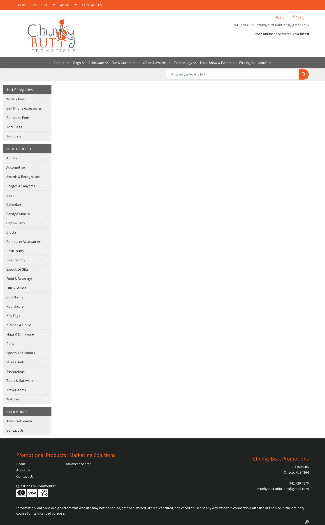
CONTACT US (92, 5)
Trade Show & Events (216, 62)
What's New (15, 99)
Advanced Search (19, 421)
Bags (77, 62)
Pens (10, 343)
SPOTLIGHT (40, 5)
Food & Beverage (19, 278)
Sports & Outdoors (20, 352)
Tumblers (13, 136)
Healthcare (15, 306)
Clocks (11, 232)
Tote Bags (14, 127)
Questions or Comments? (36, 486)
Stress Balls (15, 362)
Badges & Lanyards (20, 186)
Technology (183, 62)
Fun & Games (16, 288)
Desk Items (15, 250)
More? (263, 62)
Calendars (14, 204)
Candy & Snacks (18, 213)
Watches (13, 399)
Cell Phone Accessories (24, 108)
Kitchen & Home (19, 325)
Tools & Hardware (20, 380)
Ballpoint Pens (18, 117)
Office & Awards (154, 62)
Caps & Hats (15, 223)
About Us (23, 470)
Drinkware (96, 62)
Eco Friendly (15, 260)
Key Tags (13, 315)
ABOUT (65, 5)
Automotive (15, 167)
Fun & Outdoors (123, 62)
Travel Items (16, 390)
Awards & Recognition (23, 176)
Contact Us (14, 430)
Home (21, 463)
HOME (23, 5)
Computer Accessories (23, 241)
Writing (245, 62)
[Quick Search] (232, 74)
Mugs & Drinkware (20, 334)
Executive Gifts (17, 269)
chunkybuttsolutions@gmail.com (283, 25)
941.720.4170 (244, 25)
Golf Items (14, 297)
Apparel (59, 62)
